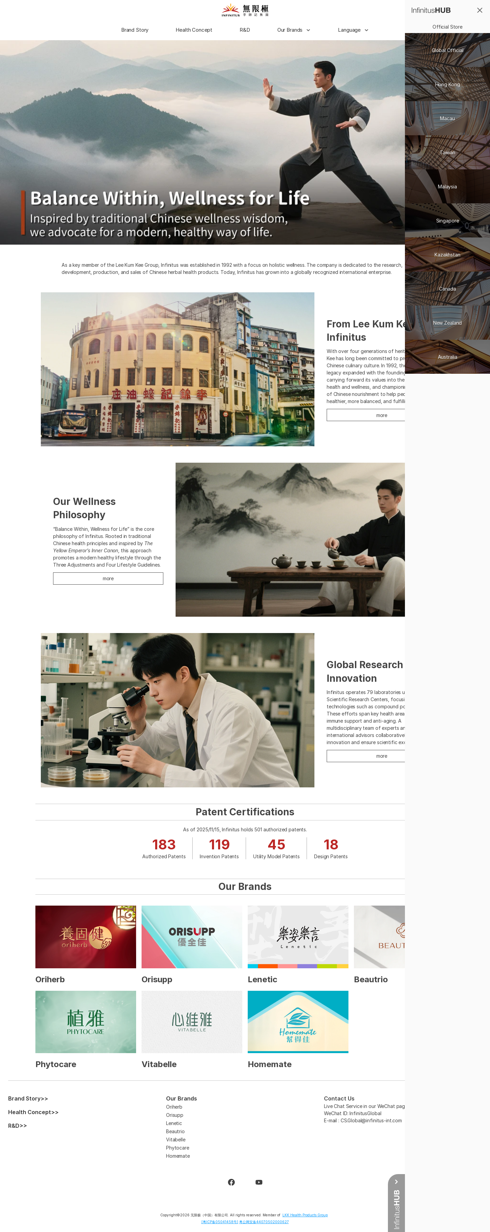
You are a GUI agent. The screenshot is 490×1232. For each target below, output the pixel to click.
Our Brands (181, 1098)
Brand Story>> (28, 1098)
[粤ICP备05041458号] (219, 1222)
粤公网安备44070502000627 (264, 1222)
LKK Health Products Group (305, 1215)
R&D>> (17, 1125)
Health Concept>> (33, 1112)
